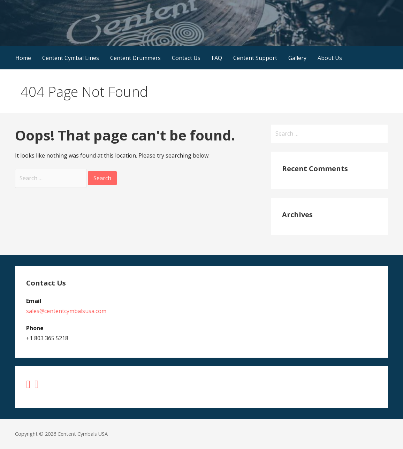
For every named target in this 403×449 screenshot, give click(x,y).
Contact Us (186, 58)
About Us (330, 58)
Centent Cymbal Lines (70, 58)
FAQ (217, 58)
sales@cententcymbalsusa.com (66, 311)
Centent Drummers (135, 58)
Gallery (297, 58)
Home (23, 58)
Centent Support (255, 58)
